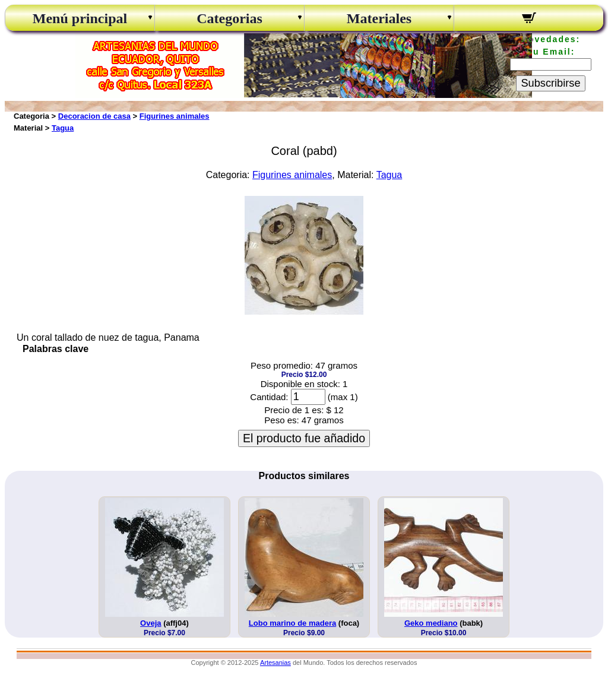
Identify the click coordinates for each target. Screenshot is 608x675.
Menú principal (80, 18)
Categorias (229, 18)
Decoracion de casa (94, 116)
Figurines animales (175, 116)
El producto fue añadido (304, 438)
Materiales (379, 18)
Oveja (150, 623)
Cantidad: (269, 397)
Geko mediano (431, 623)
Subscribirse (550, 83)
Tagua (63, 127)
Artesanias (275, 662)
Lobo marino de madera (292, 623)
